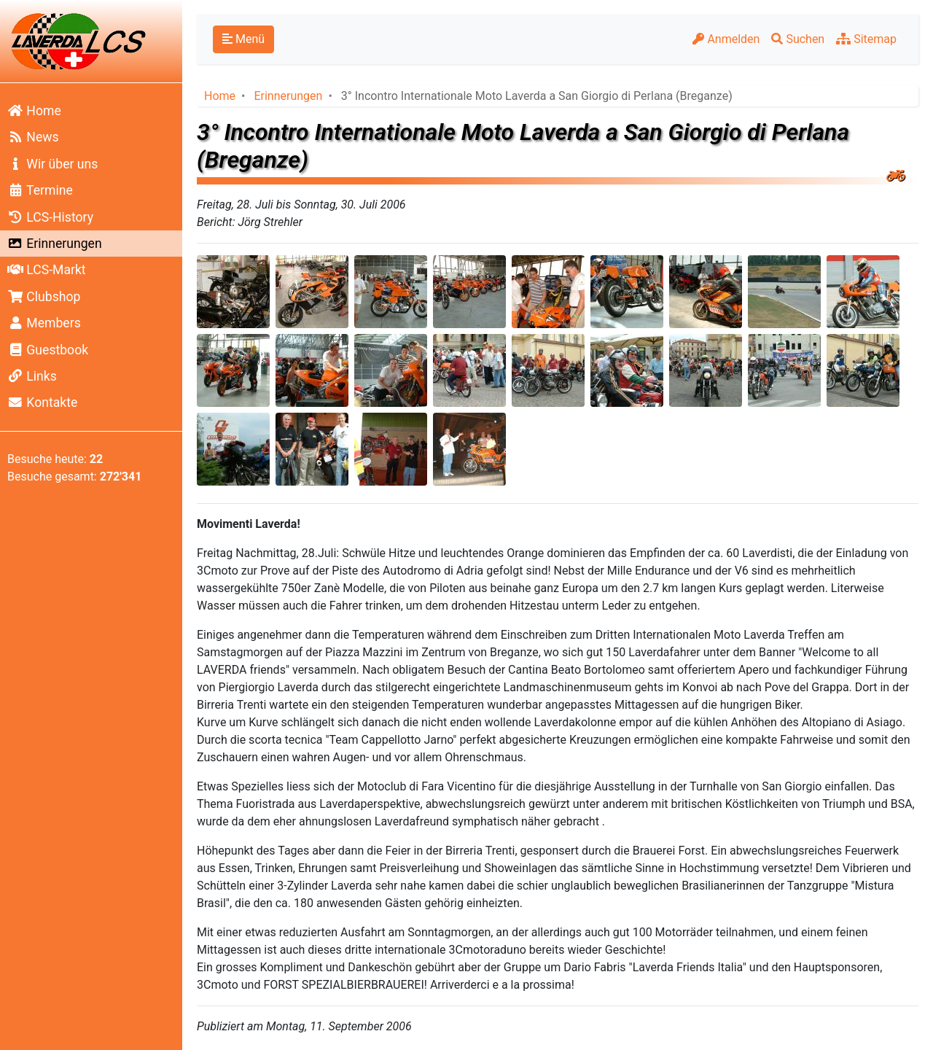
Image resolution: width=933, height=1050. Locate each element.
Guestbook (47, 350)
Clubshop (43, 296)
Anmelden (726, 39)
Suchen (797, 39)
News (33, 137)
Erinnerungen (54, 243)
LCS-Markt (46, 269)
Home (34, 111)
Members (44, 323)
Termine (40, 190)
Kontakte (42, 402)
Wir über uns (52, 164)
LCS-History (50, 217)
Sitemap (866, 39)
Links (32, 376)
